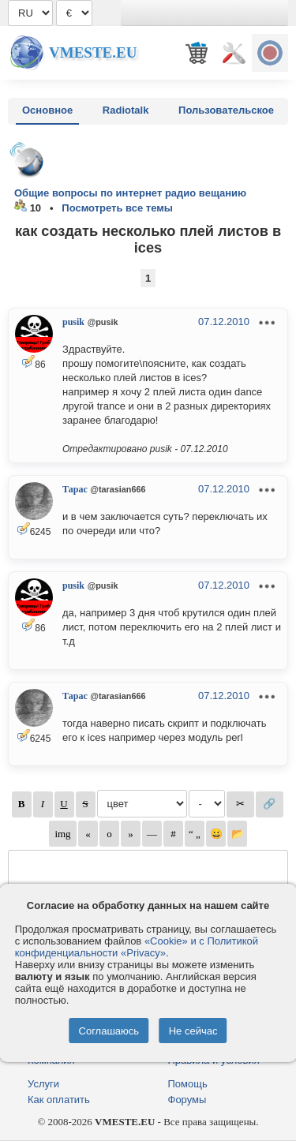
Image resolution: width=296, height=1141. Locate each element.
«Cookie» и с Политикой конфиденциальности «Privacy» (136, 947)
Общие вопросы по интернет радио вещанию (130, 193)
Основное (47, 110)
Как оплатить (59, 1099)
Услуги (43, 1084)
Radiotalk (126, 110)
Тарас (75, 489)
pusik (73, 321)
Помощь (188, 1084)
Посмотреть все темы (117, 208)
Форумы (187, 1099)
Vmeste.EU (93, 52)
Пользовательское (226, 110)
